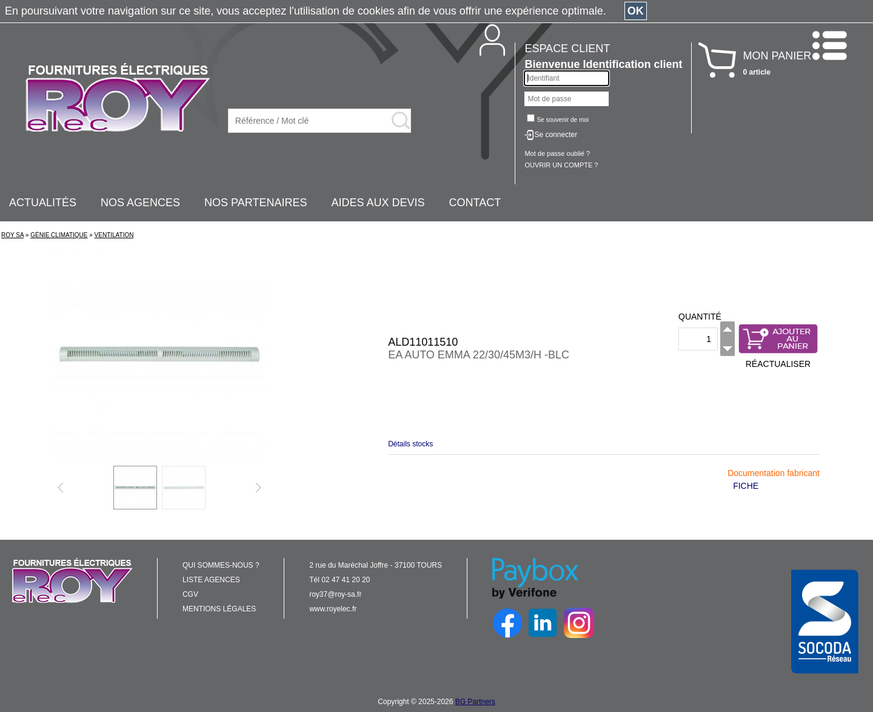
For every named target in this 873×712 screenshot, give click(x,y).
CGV (190, 594)
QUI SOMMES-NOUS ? (220, 565)
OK (635, 11)
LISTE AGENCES (211, 580)
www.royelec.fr (332, 609)
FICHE (745, 486)
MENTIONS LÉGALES (219, 609)
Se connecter (555, 134)
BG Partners (475, 701)
